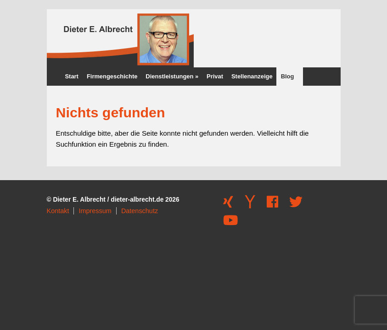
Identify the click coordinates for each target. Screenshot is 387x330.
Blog (287, 76)
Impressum (95, 210)
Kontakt (58, 210)
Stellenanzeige (252, 76)
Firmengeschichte (112, 76)
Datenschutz (139, 210)
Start (72, 76)
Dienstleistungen (172, 76)
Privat (215, 76)
